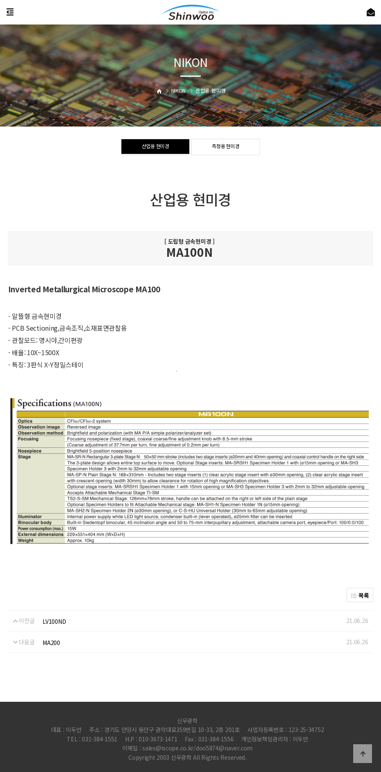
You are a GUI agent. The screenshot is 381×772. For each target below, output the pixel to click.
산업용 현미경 (155, 147)
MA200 (51, 643)
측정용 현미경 (225, 147)
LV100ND (54, 621)
